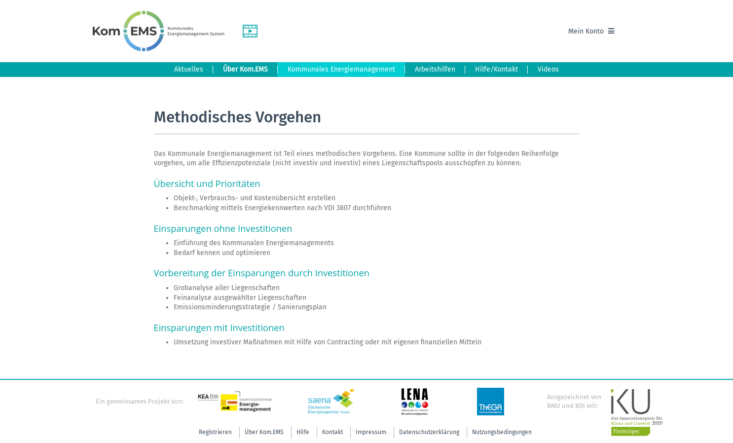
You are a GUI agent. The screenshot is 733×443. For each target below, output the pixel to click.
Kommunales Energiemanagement (341, 69)
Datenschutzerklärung (429, 432)
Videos (548, 69)
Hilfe (302, 432)
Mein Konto (591, 31)
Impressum (371, 432)
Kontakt (332, 432)
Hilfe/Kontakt (496, 69)
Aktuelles (188, 69)
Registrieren (215, 432)
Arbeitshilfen (435, 69)
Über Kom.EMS (245, 69)
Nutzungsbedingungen (502, 432)
